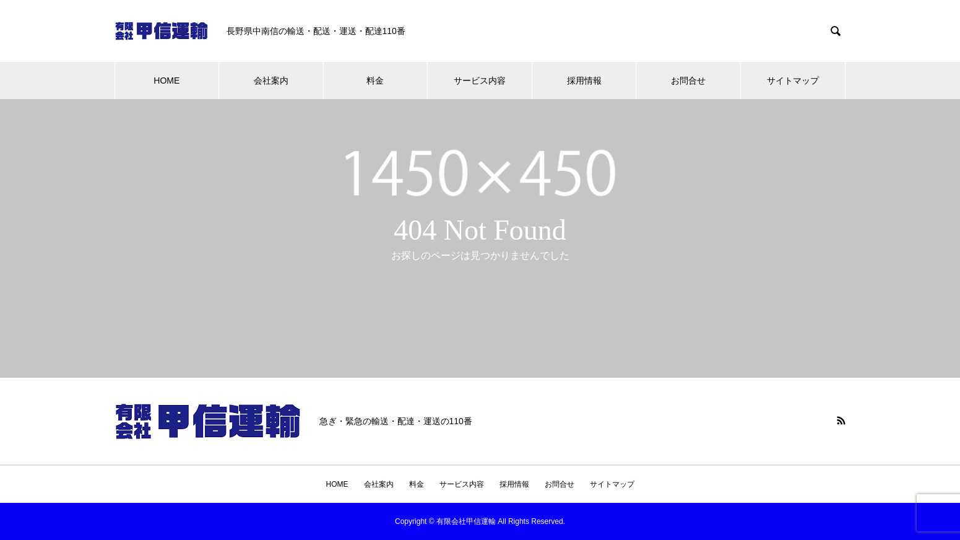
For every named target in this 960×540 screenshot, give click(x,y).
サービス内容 (480, 80)
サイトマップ (793, 80)
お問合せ (688, 80)
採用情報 (584, 80)
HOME (166, 80)
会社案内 (271, 80)
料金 (375, 80)
